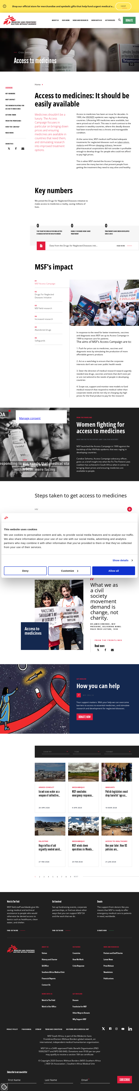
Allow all (113, 570)
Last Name (51, 1080)
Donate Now (102, 930)
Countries (76, 953)
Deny (25, 570)
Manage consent (30, 418)
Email (84, 1080)
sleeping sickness (104, 145)
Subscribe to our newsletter (17, 1072)
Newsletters (108, 972)
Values (44, 953)
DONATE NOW (85, 717)
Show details (121, 560)
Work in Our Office (49, 1006)
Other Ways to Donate (81, 1012)
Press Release (109, 965)
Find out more (12, 930)
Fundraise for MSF (80, 1006)
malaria (80, 145)
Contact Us (46, 984)
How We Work (78, 959)
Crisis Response (78, 965)
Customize (69, 570)
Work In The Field (48, 1000)
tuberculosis (123, 142)
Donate (129, 20)
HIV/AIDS (90, 117)
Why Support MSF (79, 1019)
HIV (83, 509)
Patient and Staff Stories (113, 953)
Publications (108, 978)
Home (38, 84)
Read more (121, 245)
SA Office (45, 965)
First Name (14, 1080)
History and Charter (49, 959)
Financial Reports (48, 978)
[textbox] (53, 751)
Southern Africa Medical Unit (53, 972)
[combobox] (56, 751)
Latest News (108, 959)
